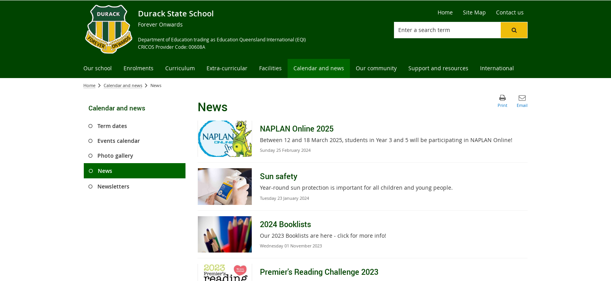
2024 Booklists (285, 224)
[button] (514, 30)
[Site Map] (474, 12)
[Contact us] (510, 12)
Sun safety (278, 176)
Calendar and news (123, 85)
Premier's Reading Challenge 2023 (319, 272)
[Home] (445, 12)
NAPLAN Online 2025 (297, 128)
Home (89, 85)
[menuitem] (98, 68)
